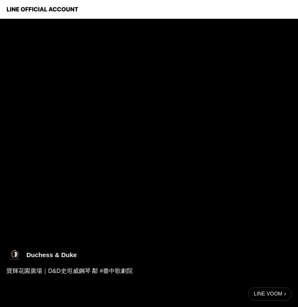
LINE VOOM (268, 294)
